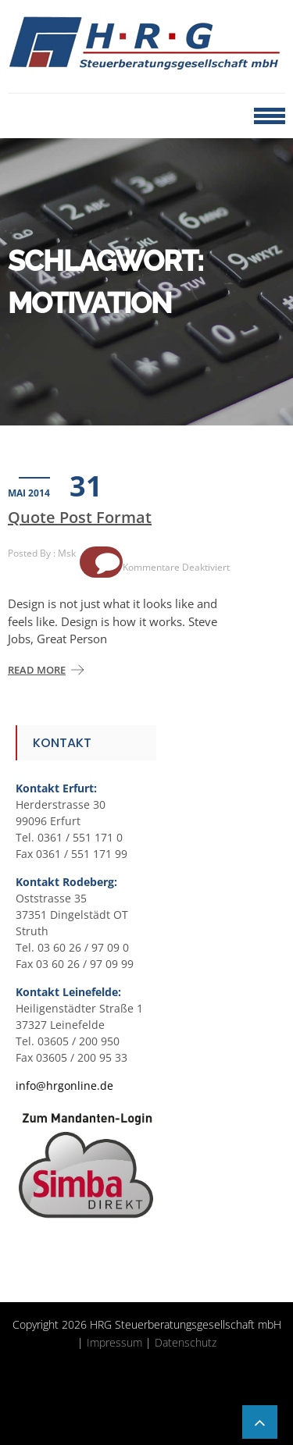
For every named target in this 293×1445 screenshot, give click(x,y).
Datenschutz (185, 1342)
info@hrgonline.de (64, 1085)
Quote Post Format (80, 517)
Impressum (114, 1342)
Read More (37, 670)
